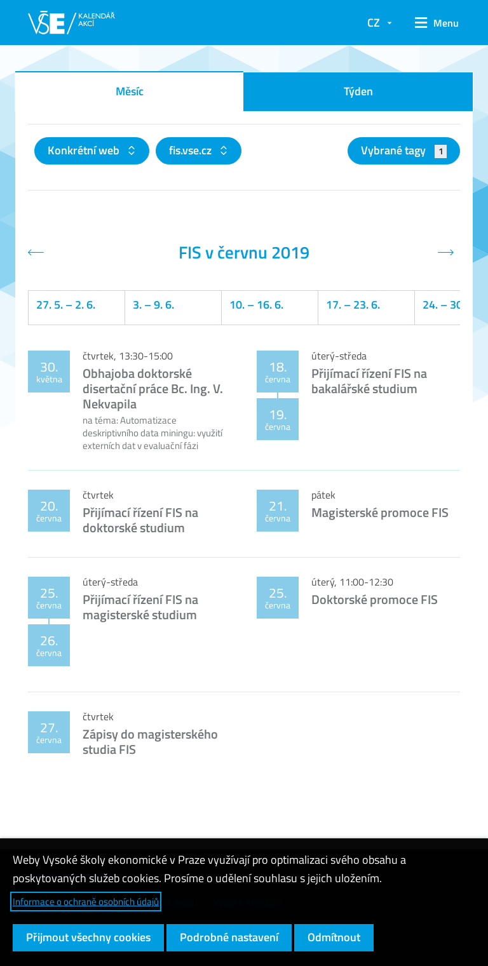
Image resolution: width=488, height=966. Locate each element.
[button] (432, 22)
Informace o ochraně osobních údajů (86, 901)
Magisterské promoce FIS (380, 512)
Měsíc (130, 91)
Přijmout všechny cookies (88, 937)
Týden (358, 91)
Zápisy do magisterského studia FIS (150, 741)
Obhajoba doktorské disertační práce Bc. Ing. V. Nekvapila (153, 388)
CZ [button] (373, 22)
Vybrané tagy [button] (404, 150)
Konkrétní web (85, 150)
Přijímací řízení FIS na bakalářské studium (369, 380)
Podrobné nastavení (229, 937)
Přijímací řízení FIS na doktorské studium (140, 519)
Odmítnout (334, 937)
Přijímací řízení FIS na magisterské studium (140, 606)
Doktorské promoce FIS (374, 599)
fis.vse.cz (191, 150)
